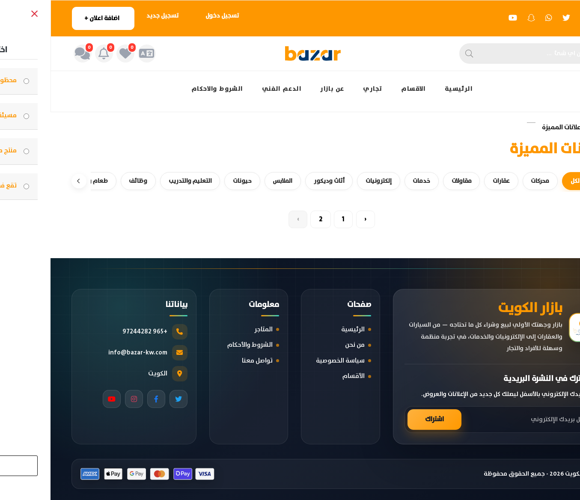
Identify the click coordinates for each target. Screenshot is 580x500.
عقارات (447, 180)
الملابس (221, 180)
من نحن (304, 344)
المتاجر (213, 329)
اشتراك (384, 419)
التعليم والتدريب (126, 180)
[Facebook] (106, 399)
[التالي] (28, 180)
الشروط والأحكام (199, 344)
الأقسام (303, 376)
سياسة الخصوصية (289, 360)
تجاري (322, 89)
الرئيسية (408, 89)
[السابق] (551, 180)
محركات (487, 180)
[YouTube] (61, 399)
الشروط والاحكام (167, 89)
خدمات (364, 180)
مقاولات (406, 180)
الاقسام (363, 89)
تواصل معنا (206, 360)
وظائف (73, 180)
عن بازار (282, 89)
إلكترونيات (320, 180)
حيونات (179, 180)
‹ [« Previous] (318, 219)
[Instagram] (83, 399)
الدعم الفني (231, 89)
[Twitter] (128, 399)
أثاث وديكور (269, 180)
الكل (524, 180)
